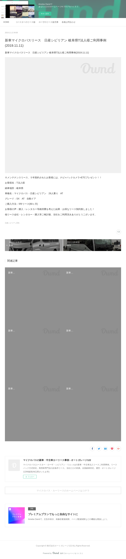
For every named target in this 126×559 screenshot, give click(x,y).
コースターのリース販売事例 (25, 22)
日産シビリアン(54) (12, 223)
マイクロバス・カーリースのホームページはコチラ (63, 490)
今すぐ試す (45, 14)
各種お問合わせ (68, 22)
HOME (6, 22)
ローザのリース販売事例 (48, 22)
